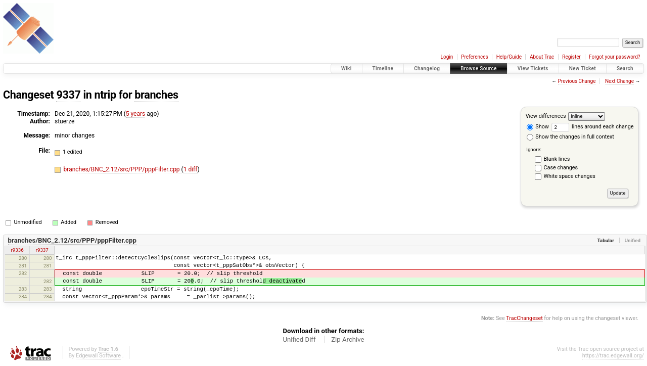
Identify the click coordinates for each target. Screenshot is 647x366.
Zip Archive (347, 339)
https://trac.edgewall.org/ (613, 355)
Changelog (427, 68)
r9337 (42, 250)
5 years (135, 113)
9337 (68, 94)
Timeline (383, 68)
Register (571, 57)
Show (538, 126)
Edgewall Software (98, 355)
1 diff (190, 169)
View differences (546, 116)
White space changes (569, 176)
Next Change (619, 81)
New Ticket (582, 68)
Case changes (561, 167)
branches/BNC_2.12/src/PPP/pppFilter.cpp (122, 169)
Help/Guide (509, 57)
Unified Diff (299, 339)
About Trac (542, 57)
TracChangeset (524, 318)
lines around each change (592, 126)
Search (625, 68)
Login (447, 57)
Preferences (474, 57)
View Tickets (533, 68)
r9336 (17, 250)
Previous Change (577, 81)
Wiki (346, 68)
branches (156, 94)
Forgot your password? (614, 57)
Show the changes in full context (570, 136)
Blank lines (557, 159)
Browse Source (478, 68)
